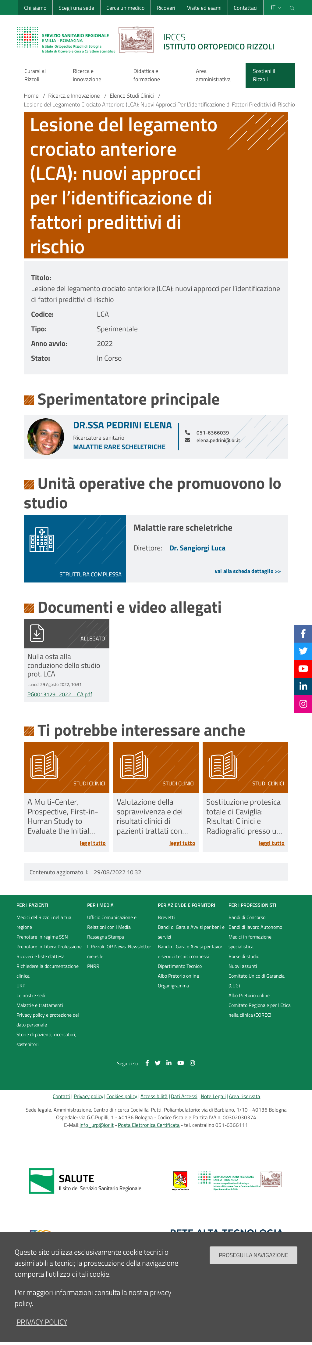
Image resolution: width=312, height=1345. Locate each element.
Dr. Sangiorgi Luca (197, 547)
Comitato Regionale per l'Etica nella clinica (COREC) (260, 1010)
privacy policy (41, 1324)
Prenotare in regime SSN (42, 936)
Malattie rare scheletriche (119, 447)
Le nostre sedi (30, 995)
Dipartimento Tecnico (180, 966)
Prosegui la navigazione (253, 1257)
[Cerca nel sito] (292, 7)
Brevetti (166, 917)
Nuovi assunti (243, 966)
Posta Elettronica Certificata (149, 1125)
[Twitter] (303, 651)
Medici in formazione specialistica (250, 941)
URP (20, 985)
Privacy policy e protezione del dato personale (47, 1019)
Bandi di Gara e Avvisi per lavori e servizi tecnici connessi (191, 951)
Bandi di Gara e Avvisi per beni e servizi (191, 931)
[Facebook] (303, 633)
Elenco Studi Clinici (132, 95)
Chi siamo (35, 8)
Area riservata (244, 1096)
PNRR (93, 966)
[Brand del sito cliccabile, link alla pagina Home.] (149, 40)
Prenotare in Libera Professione (49, 946)
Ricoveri (166, 8)
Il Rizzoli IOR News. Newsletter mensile (119, 951)
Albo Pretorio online (178, 975)
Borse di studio (244, 956)
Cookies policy (121, 1096)
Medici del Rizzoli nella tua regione (43, 922)
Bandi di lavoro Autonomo (255, 927)
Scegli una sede (76, 8)
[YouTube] (303, 668)
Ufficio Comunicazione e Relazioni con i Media (111, 922)
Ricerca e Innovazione (74, 95)
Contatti (61, 1096)
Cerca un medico (125, 8)
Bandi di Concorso (247, 917)
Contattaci (245, 8)
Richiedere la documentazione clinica (47, 970)
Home (31, 95)
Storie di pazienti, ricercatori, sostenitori (46, 1039)
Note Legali (213, 1096)
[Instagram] (303, 703)
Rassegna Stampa (105, 936)
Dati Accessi (184, 1096)
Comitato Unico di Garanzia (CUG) (257, 980)
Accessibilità (154, 1096)
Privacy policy (88, 1096)
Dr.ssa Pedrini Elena (122, 425)
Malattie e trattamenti (39, 1005)
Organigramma (173, 985)
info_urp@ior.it (97, 1125)
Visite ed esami (204, 8)
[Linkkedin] (303, 686)
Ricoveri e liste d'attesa (40, 956)
